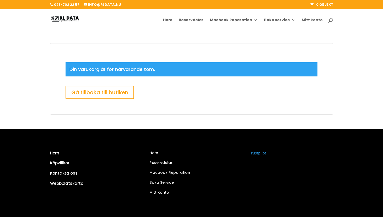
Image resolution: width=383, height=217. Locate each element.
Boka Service (161, 182)
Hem (167, 20)
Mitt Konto (159, 192)
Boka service (277, 20)
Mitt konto (312, 20)
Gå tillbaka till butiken (99, 92)
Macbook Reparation (231, 20)
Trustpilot (257, 153)
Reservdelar (191, 20)
